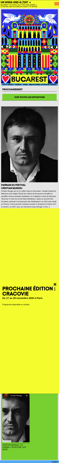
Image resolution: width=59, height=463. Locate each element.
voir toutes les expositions (29, 97)
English (55, 462)
